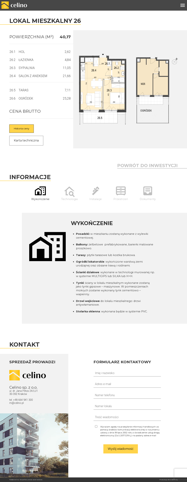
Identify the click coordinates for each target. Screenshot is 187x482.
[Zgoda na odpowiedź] (127, 431)
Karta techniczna (26, 140)
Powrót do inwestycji (147, 165)
